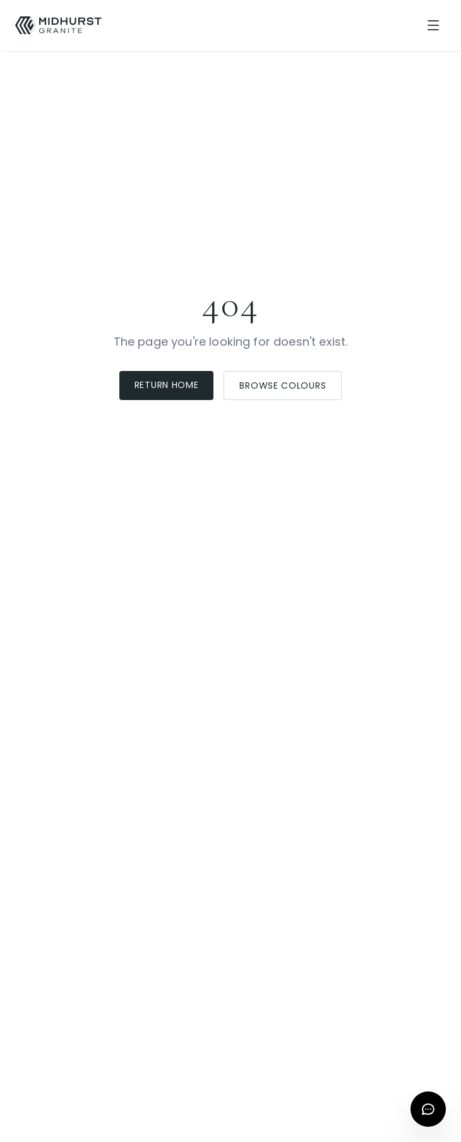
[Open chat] (428, 1109)
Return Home (167, 385)
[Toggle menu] (433, 25)
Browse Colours (282, 385)
